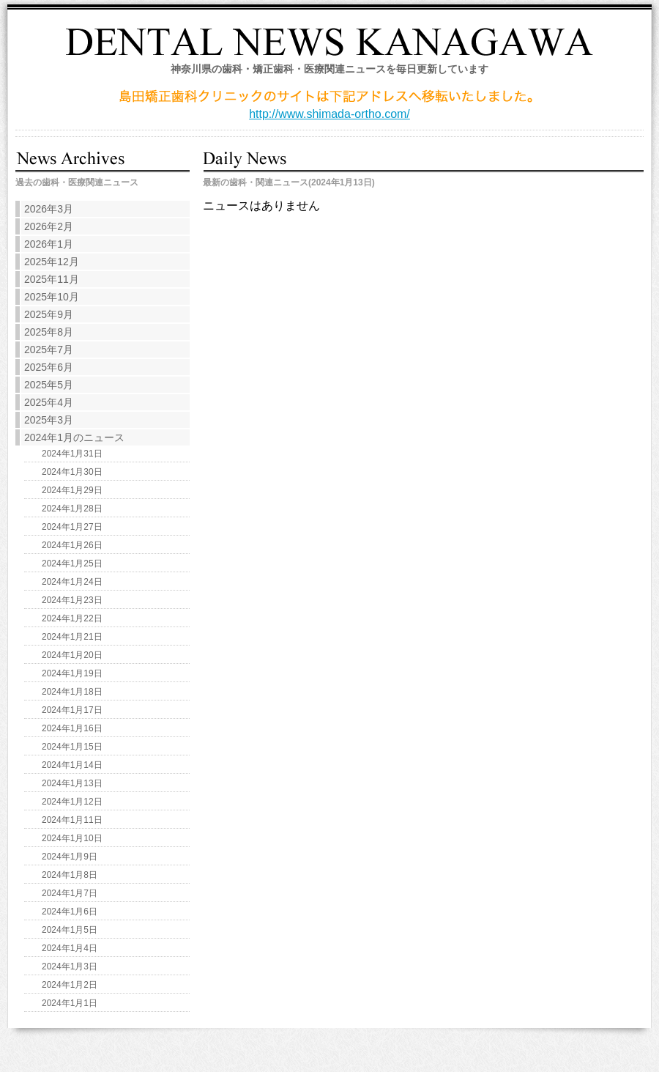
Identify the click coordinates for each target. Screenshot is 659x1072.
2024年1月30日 (72, 472)
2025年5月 (48, 385)
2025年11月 (51, 279)
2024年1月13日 (72, 783)
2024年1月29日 (72, 490)
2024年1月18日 (72, 692)
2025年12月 (51, 261)
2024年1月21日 (72, 637)
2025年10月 (51, 297)
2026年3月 (48, 209)
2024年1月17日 (72, 710)
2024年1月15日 (72, 747)
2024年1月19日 (72, 673)
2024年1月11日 (72, 820)
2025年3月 (48, 420)
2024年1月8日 (69, 875)
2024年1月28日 (72, 508)
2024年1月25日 (72, 563)
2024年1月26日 (72, 545)
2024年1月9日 (69, 856)
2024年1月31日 (72, 453)
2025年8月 (48, 332)
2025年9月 (48, 314)
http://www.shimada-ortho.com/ (329, 114)
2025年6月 (48, 367)
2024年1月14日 (72, 765)
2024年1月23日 (72, 600)
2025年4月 (48, 402)
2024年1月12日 (72, 801)
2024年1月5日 (69, 930)
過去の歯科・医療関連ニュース (76, 182)
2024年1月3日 (69, 966)
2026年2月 (48, 226)
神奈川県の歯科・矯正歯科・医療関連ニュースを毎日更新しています (329, 69)
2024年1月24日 (72, 582)
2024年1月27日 (72, 527)
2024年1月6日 (69, 911)
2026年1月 (48, 244)
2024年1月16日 (72, 728)
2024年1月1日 (69, 1003)
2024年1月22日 (72, 618)
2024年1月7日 (69, 893)
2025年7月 (48, 349)
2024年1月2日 (69, 985)
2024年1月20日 (72, 655)
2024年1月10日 (72, 838)
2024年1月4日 (69, 948)
